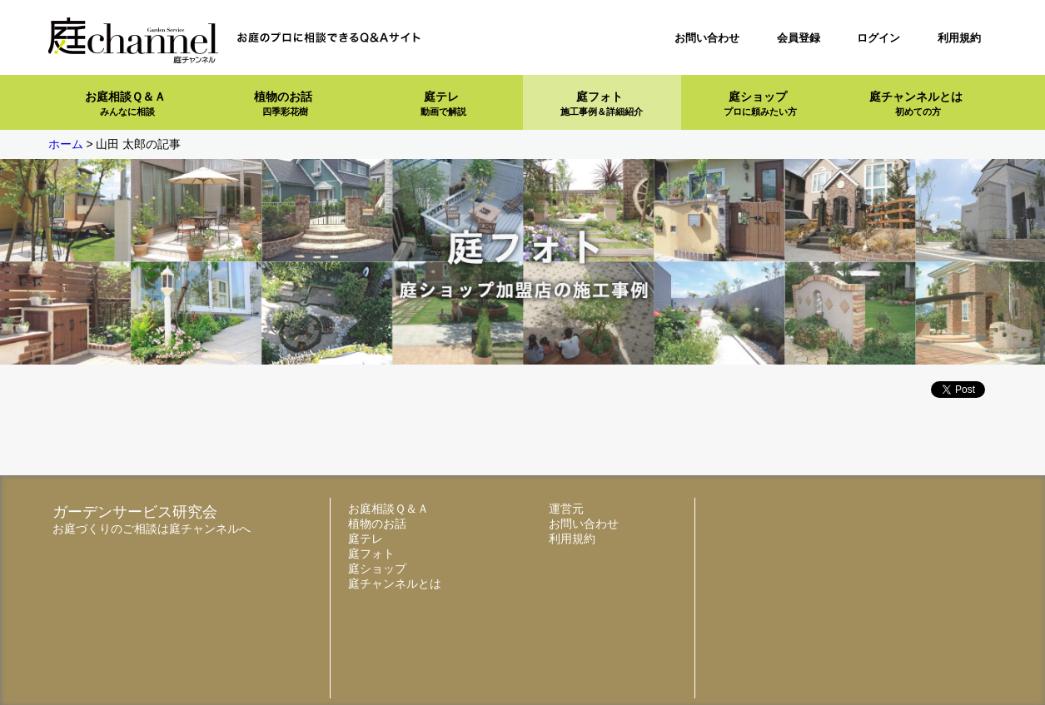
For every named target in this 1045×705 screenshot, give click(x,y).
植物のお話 (283, 103)
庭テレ (443, 103)
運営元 (566, 508)
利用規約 (959, 38)
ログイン (878, 38)
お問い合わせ (706, 38)
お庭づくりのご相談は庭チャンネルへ (151, 528)
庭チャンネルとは (916, 103)
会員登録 (798, 38)
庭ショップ (760, 103)
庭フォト (601, 103)
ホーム (65, 144)
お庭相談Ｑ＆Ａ (125, 103)
